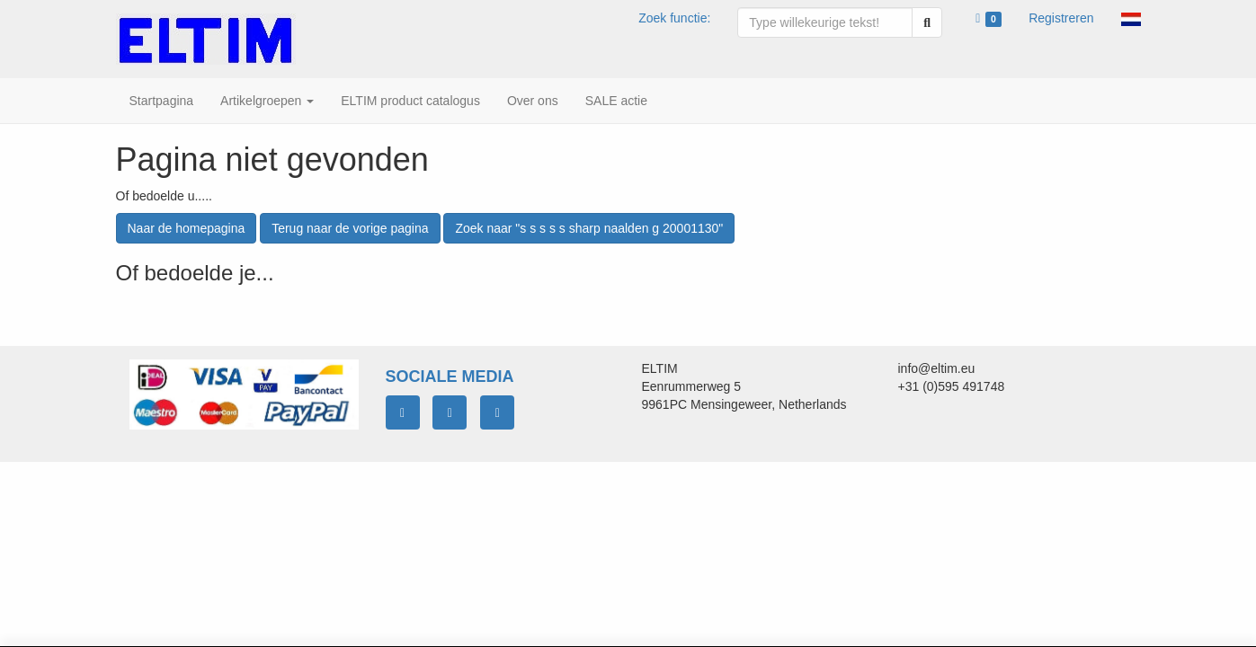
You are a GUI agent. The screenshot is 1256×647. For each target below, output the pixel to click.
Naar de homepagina (186, 228)
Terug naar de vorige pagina (350, 228)
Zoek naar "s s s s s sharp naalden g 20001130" (589, 228)
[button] (1131, 18)
